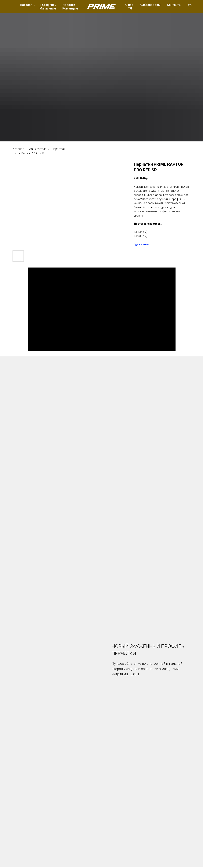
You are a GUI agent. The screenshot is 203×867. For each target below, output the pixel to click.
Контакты (174, 5)
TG (130, 8)
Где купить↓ (141, 244)
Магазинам (47, 8)
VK (190, 5)
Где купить (48, 5)
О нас (129, 5)
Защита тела (37, 149)
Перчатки (58, 149)
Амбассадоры (150, 5)
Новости (69, 5)
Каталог (26, 5)
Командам (70, 8)
